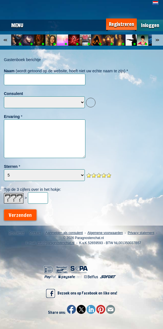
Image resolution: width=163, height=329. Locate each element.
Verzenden (20, 215)
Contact (35, 233)
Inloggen (150, 25)
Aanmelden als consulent (64, 233)
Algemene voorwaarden (105, 233)
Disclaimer (16, 233)
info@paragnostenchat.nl (56, 243)
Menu (17, 25)
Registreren (121, 24)
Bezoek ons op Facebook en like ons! (81, 293)
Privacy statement (141, 233)
